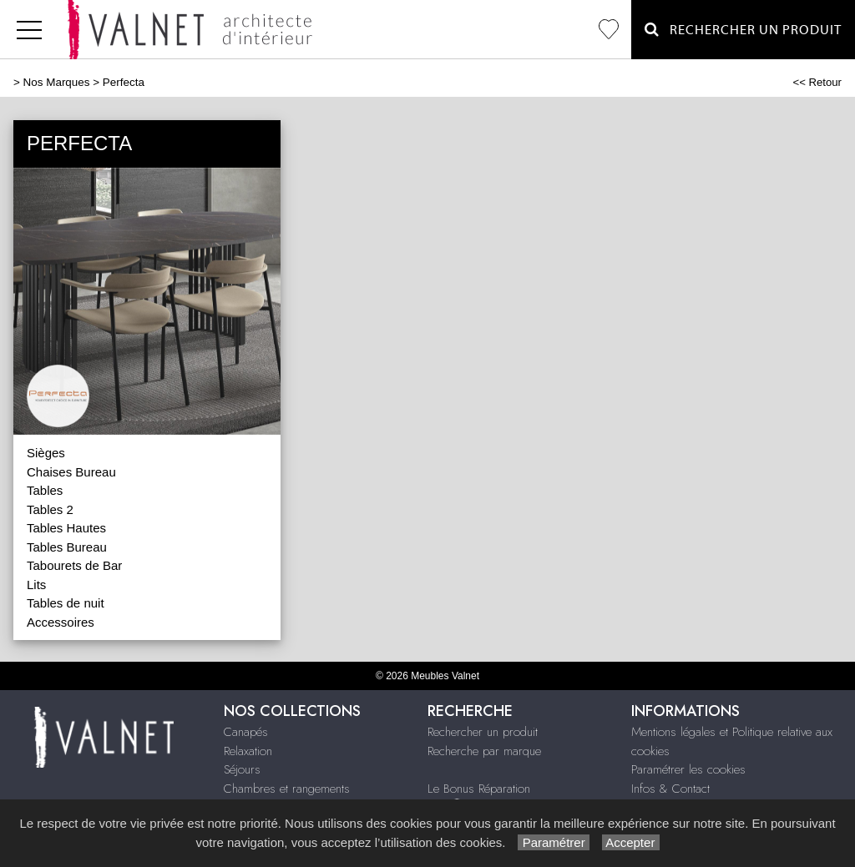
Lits (36, 584)
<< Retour (817, 82)
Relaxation (248, 751)
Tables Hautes (66, 528)
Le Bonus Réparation (479, 788)
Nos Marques (56, 82)
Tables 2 (50, 509)
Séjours (242, 769)
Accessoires (60, 622)
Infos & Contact (670, 788)
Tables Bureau (67, 547)
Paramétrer (553, 842)
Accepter (631, 842)
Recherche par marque (484, 751)
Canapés (246, 732)
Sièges (46, 453)
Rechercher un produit (483, 732)
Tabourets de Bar (74, 565)
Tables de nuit (65, 603)
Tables (45, 490)
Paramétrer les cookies (688, 769)
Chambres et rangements (287, 788)
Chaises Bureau (71, 472)
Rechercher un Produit (743, 30)
